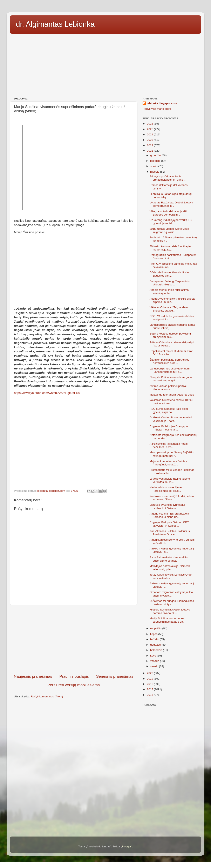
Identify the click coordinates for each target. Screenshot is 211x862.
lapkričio (155, 160)
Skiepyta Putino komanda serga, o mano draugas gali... (171, 379)
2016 (150, 694)
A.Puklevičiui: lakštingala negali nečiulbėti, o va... (169, 445)
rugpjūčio (156, 628)
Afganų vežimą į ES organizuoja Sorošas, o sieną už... (169, 515)
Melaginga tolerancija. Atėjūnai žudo (172, 394)
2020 (150, 673)
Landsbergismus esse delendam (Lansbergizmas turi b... (170, 370)
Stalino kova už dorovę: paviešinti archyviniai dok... (170, 335)
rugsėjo (155, 171)
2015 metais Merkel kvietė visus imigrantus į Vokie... (169, 230)
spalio (154, 166)
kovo (153, 655)
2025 (150, 129)
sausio (154, 666)
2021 (150, 150)
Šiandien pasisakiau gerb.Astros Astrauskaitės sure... (169, 361)
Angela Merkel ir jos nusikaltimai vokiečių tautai (169, 291)
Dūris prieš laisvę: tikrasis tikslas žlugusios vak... (170, 274)
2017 (150, 689)
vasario (155, 660)
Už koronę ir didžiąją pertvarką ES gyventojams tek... (171, 221)
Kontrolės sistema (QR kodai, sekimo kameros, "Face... (172, 498)
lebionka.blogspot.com (162, 103)
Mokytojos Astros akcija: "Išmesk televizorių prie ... (170, 567)
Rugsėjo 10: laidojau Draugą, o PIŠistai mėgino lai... (169, 428)
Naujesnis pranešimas (33, 676)
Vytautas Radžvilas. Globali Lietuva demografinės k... (171, 204)
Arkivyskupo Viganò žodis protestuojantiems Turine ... (168, 178)
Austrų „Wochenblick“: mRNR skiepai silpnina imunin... (172, 300)
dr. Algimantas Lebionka (55, 24)
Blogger (126, 846)
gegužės (156, 644)
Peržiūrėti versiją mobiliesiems (73, 685)
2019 (150, 678)
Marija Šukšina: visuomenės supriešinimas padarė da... (167, 620)
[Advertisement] (105, 64)
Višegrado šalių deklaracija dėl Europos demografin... (168, 213)
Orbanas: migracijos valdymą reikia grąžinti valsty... (171, 594)
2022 (150, 145)
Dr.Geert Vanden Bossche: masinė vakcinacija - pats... (171, 419)
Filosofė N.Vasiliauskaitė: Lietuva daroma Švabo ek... (170, 611)
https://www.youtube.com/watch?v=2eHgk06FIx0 (47, 393)
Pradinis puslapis (74, 676)
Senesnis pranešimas (114, 676)
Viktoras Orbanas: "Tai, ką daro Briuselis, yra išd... (169, 309)
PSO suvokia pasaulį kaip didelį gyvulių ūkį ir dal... (169, 410)
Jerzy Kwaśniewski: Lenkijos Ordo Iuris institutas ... (171, 576)
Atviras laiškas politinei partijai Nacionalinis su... (168, 387)
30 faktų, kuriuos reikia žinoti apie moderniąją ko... (170, 248)
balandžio (156, 650)
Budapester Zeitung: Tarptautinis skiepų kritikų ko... (170, 283)
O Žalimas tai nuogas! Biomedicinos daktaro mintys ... (172, 602)
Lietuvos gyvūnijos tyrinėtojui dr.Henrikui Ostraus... (167, 506)
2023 (150, 139)
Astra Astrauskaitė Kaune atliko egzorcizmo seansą (169, 559)
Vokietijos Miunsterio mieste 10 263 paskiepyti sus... (171, 401)
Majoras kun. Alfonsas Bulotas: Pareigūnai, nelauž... (169, 463)
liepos (154, 634)
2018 (150, 683)
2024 (150, 134)
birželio (155, 639)
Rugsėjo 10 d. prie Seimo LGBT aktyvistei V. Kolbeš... (169, 524)
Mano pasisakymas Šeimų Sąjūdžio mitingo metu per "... (171, 454)
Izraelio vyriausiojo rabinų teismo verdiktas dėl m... (170, 480)
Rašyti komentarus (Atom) (47, 696)
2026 (150, 123)
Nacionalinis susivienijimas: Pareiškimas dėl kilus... (166, 489)
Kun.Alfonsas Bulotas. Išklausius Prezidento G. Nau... (170, 533)
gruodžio (156, 155)
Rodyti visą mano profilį (157, 108)
